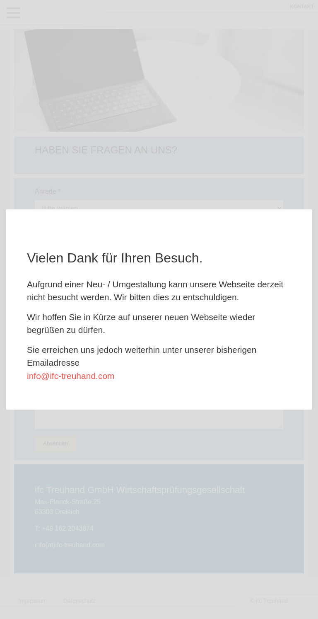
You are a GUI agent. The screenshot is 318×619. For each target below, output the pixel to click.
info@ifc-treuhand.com (71, 376)
